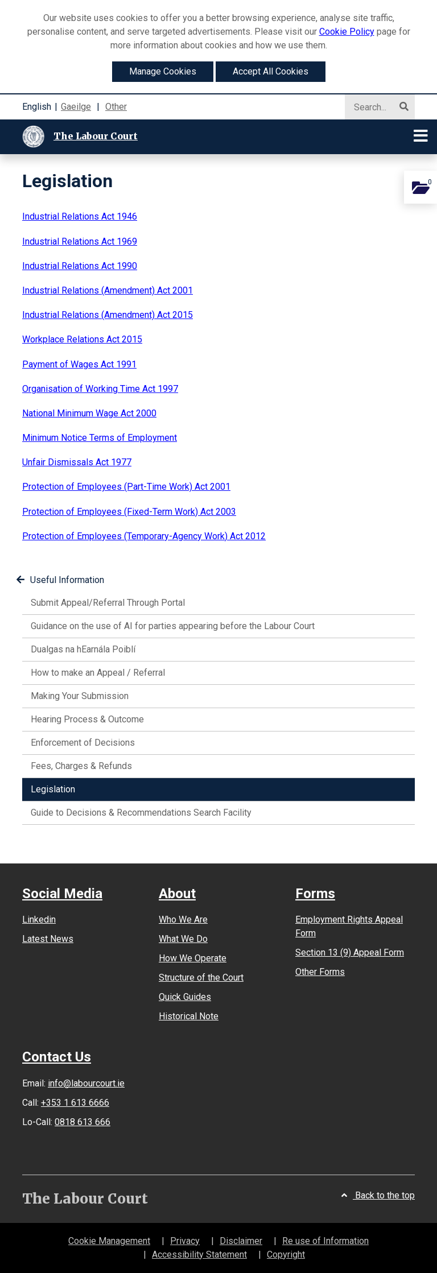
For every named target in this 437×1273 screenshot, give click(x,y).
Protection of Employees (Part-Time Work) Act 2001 (126, 486)
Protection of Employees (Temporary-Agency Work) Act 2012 (144, 536)
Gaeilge (76, 106)
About (177, 894)
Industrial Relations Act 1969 (79, 241)
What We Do (183, 938)
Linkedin (39, 919)
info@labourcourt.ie (86, 1083)
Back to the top (378, 1195)
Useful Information (60, 579)
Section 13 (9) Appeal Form (349, 952)
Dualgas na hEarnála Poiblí (83, 649)
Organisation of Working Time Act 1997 (100, 388)
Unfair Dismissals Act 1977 (76, 462)
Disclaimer (241, 1240)
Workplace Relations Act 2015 (82, 339)
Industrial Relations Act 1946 (79, 216)
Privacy (185, 1240)
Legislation (69, 788)
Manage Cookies (162, 71)
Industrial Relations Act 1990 (79, 266)
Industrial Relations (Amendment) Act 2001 (107, 290)
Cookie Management (109, 1240)
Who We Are (183, 919)
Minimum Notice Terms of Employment (99, 437)
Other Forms (320, 971)
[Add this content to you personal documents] (420, 187)
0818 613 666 (82, 1122)
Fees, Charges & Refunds (81, 766)
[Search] (375, 107)
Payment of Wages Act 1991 (79, 364)
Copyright (286, 1254)
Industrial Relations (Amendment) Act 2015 (107, 314)
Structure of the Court (201, 977)
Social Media (62, 894)
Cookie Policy (346, 31)
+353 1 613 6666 (75, 1102)
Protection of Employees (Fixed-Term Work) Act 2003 (129, 511)
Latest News (47, 938)
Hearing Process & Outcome (87, 719)
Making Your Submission (80, 696)
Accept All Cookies (270, 71)
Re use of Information (325, 1240)
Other (116, 106)
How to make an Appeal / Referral (98, 672)
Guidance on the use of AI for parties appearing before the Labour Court (173, 626)
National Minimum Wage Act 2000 (89, 413)
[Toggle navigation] (420, 136)
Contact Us (56, 1057)
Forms (315, 894)
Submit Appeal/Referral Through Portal (108, 602)
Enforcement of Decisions (83, 742)
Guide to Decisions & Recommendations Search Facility (141, 812)
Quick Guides (185, 996)
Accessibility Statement (199, 1254)
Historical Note (188, 1016)
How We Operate (192, 958)
